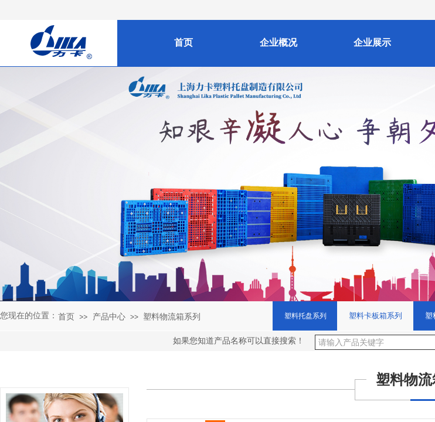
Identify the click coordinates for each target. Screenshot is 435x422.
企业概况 (278, 42)
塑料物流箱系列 (171, 316)
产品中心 (109, 316)
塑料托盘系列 (305, 316)
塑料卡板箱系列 (375, 315)
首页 (66, 316)
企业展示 (372, 42)
